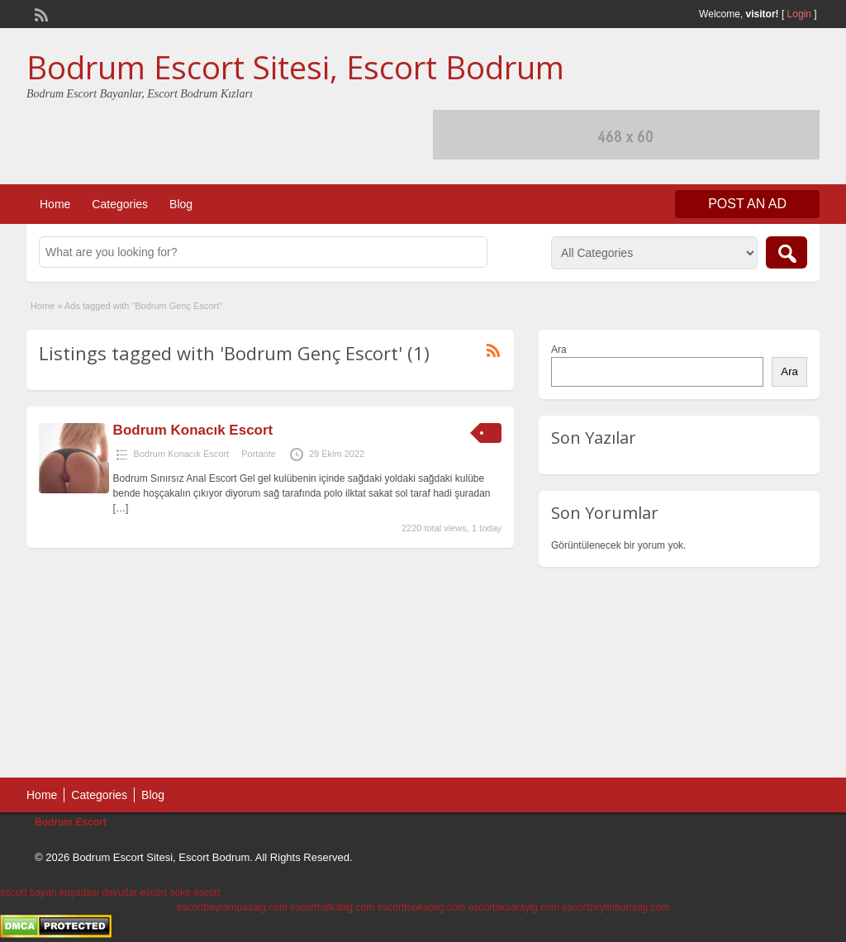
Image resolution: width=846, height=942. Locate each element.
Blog (180, 204)
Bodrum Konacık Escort (193, 430)
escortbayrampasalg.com (232, 907)
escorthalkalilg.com (332, 907)
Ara (559, 349)
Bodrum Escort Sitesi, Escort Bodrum (295, 66)
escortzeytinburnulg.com (615, 907)
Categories (120, 204)
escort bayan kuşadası (49, 892)
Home (55, 204)
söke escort (194, 892)
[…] (121, 508)
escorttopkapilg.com (422, 907)
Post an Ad (747, 204)
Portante (258, 454)
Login (799, 14)
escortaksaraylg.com (513, 907)
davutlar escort (134, 892)
